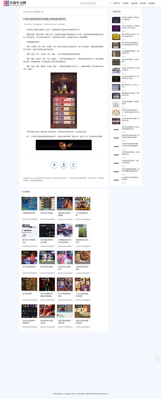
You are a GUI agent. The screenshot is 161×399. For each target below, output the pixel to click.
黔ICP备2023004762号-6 (100, 394)
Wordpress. (60, 394)
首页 (31, 12)
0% (158, 357)
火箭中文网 (80, 394)
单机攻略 (143, 3)
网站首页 (117, 3)
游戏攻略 (152, 3)
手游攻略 (125, 3)
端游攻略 (134, 3)
